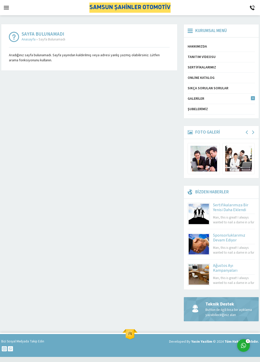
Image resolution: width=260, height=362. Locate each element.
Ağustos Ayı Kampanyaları (225, 268)
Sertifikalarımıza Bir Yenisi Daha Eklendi (230, 207)
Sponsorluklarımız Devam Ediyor (229, 238)
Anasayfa (29, 39)
